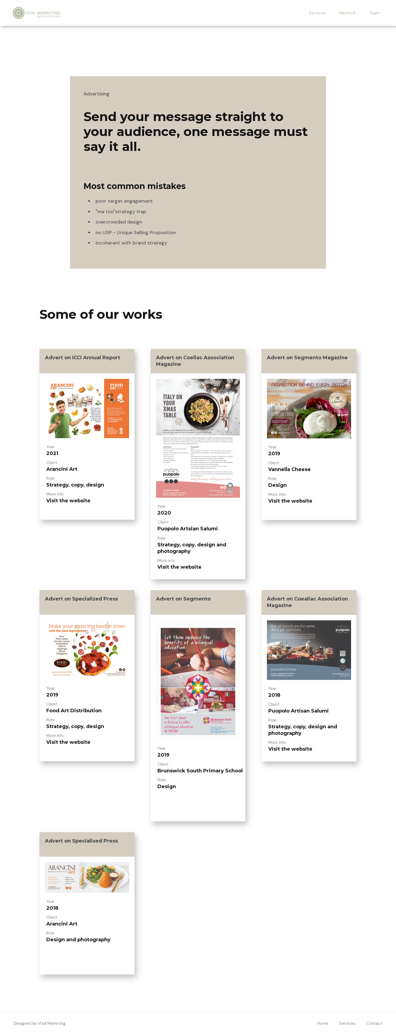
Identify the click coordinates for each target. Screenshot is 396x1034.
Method (347, 13)
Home (322, 1023)
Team (374, 13)
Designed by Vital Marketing (40, 1023)
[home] (37, 13)
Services (317, 13)
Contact (374, 1023)
